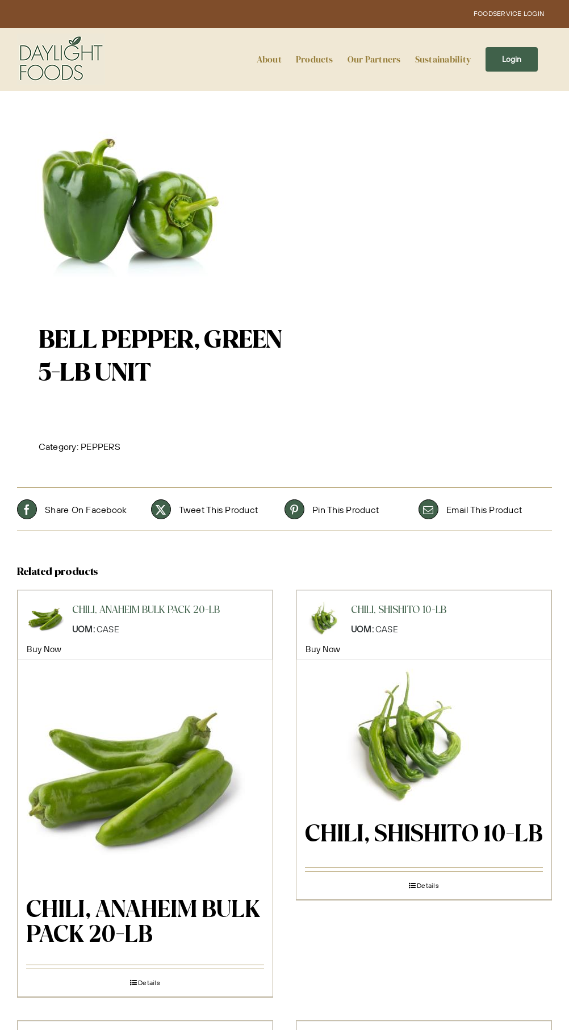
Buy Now (44, 649)
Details (149, 982)
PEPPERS (100, 446)
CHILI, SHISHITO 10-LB (424, 835)
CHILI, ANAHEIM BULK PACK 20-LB (143, 923)
